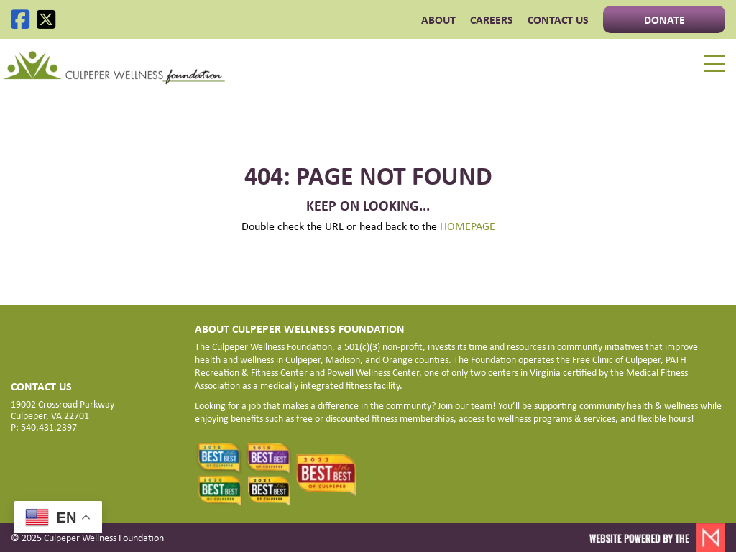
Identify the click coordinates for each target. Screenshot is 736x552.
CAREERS (491, 19)
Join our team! (467, 405)
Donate (664, 19)
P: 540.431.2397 (44, 426)
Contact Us (558, 19)
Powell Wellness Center (373, 372)
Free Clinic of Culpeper (616, 359)
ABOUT (438, 19)
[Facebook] (20, 19)
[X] (46, 19)
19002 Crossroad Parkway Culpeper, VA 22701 (62, 409)
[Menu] (714, 64)
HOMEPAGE (467, 226)
